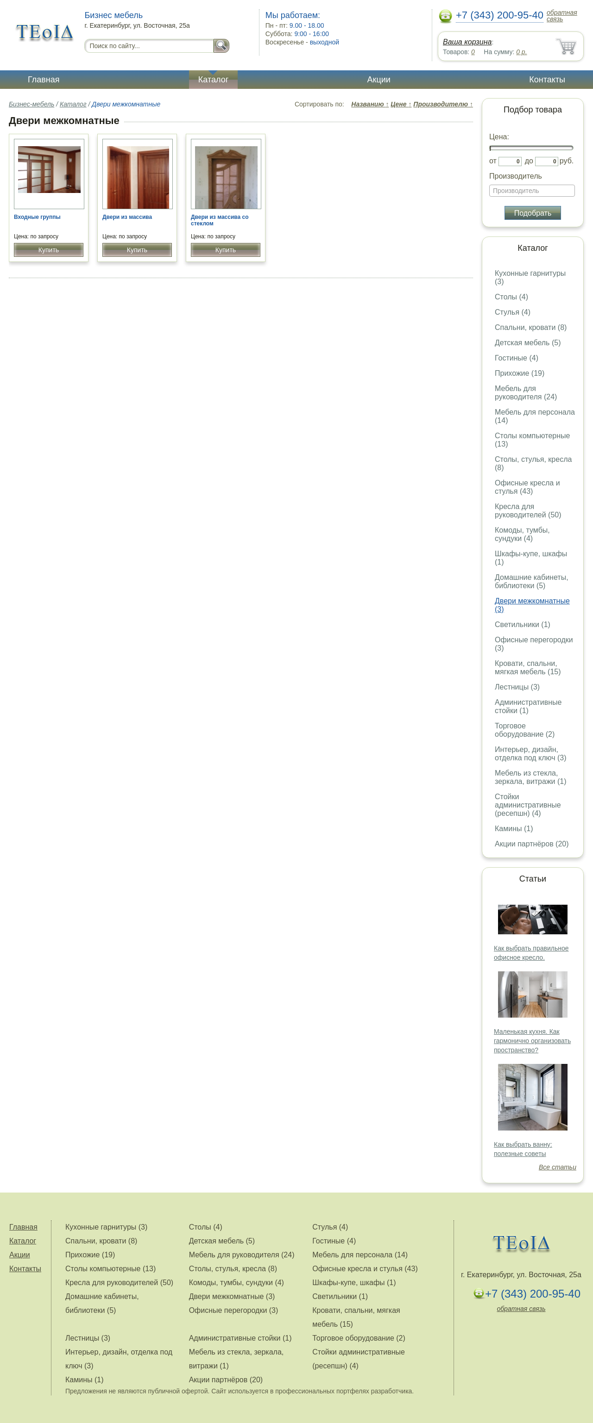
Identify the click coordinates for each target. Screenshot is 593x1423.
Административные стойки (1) (528, 706)
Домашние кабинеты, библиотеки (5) (531, 581)
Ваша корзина (467, 42)
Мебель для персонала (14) (360, 1255)
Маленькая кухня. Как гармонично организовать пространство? (532, 1041)
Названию (370, 104)
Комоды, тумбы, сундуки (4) (522, 534)
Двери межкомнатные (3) (232, 1296)
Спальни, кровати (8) (531, 327)
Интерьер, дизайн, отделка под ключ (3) (531, 754)
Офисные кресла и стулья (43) (527, 487)
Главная (44, 79)
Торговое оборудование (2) (525, 730)
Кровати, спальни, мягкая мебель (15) (528, 667)
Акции (379, 79)
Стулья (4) (512, 312)
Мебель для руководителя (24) (526, 393)
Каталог (213, 79)
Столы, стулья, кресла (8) (233, 1269)
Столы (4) (511, 297)
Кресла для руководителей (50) (528, 511)
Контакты (547, 79)
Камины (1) (514, 829)
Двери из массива (127, 217)
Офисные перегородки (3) (233, 1310)
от (493, 161)
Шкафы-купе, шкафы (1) (354, 1282)
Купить (48, 250)
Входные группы (37, 217)
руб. (567, 161)
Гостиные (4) (516, 358)
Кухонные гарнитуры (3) (106, 1227)
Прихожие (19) (519, 373)
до (529, 161)
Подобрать (533, 213)
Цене (401, 104)
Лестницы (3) (517, 687)
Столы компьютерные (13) (110, 1269)
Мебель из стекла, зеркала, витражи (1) (531, 777)
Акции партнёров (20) (532, 844)
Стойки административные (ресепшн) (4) (528, 805)
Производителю (443, 104)
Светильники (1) (522, 624)
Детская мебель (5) (528, 343)
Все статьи (557, 1167)
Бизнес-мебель (31, 104)
